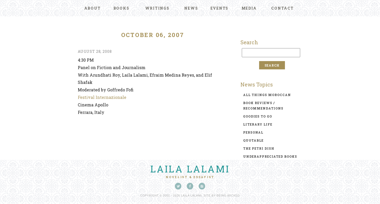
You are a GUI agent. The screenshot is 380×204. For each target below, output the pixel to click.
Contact (282, 8)
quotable (253, 140)
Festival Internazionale (102, 97)
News (191, 8)
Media (249, 8)
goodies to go (257, 116)
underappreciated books (270, 156)
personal (253, 132)
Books (121, 8)
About (92, 8)
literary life (257, 124)
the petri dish (258, 148)
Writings (157, 8)
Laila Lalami (190, 169)
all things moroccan (267, 95)
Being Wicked (228, 195)
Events (220, 8)
